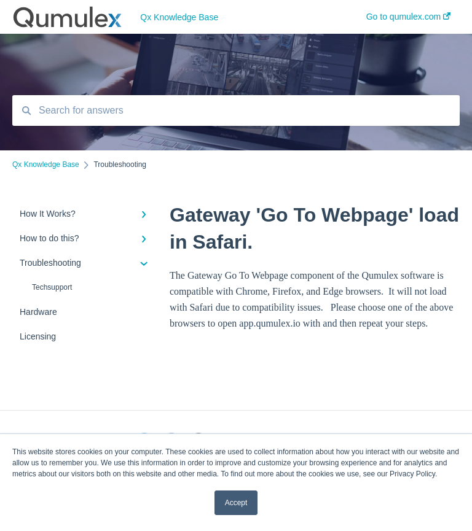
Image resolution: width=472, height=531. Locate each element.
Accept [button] (236, 502)
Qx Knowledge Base (179, 17)
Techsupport (52, 287)
